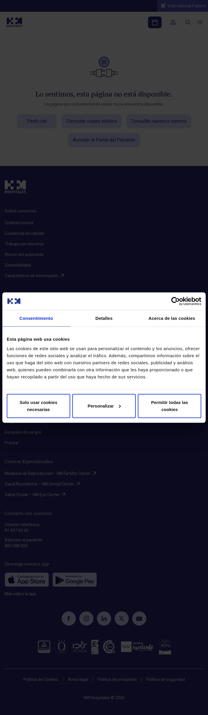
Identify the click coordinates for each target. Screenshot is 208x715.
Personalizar (104, 405)
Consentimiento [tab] (36, 318)
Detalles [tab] (104, 318)
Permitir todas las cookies (169, 406)
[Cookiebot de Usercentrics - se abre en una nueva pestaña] (175, 301)
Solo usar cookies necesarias (38, 406)
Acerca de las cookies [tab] (171, 318)
